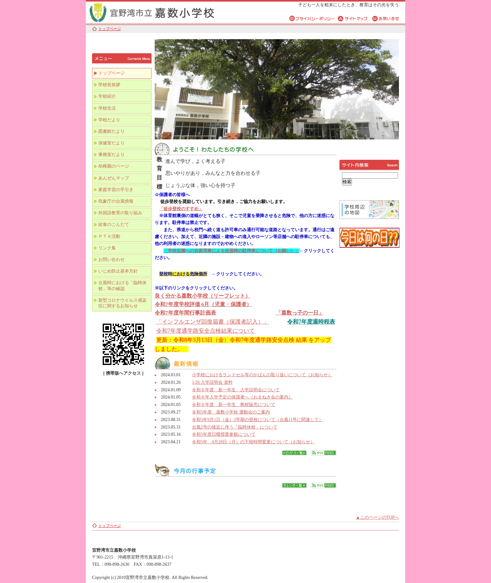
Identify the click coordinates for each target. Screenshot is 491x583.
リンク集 (107, 248)
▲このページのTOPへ (377, 517)
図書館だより (111, 131)
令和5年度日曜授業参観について (224, 434)
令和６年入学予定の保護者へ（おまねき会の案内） (242, 397)
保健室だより (111, 143)
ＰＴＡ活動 (109, 236)
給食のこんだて (113, 224)
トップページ (109, 29)
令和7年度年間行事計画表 (185, 313)
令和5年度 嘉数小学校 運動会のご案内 (231, 412)
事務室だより (111, 154)
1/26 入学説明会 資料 (212, 382)
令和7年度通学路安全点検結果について (205, 331)
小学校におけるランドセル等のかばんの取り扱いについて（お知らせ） (262, 374)
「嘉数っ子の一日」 (300, 313)
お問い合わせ (111, 259)
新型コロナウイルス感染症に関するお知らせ (122, 303)
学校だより (109, 119)
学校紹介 (107, 96)
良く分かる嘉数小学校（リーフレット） (203, 296)
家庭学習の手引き (115, 189)
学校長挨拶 (109, 84)
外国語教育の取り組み (120, 213)
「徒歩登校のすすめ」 (181, 208)
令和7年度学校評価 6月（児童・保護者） (203, 304)
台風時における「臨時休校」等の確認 (122, 285)
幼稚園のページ (113, 166)
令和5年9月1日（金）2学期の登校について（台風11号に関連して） (257, 419)
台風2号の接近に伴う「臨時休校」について (234, 427)
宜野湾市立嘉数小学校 (164, 11)
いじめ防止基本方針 (118, 271)
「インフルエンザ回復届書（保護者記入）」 (212, 322)
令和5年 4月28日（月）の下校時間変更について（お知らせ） (253, 442)
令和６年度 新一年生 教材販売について (233, 404)
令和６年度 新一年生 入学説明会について (236, 390)
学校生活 (107, 108)
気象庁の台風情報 (115, 201)
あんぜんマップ (113, 178)
